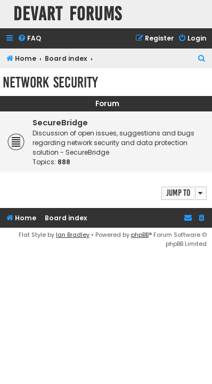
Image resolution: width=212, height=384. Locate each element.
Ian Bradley (72, 234)
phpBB (140, 234)
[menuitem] (29, 38)
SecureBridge (60, 122)
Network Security (50, 82)
